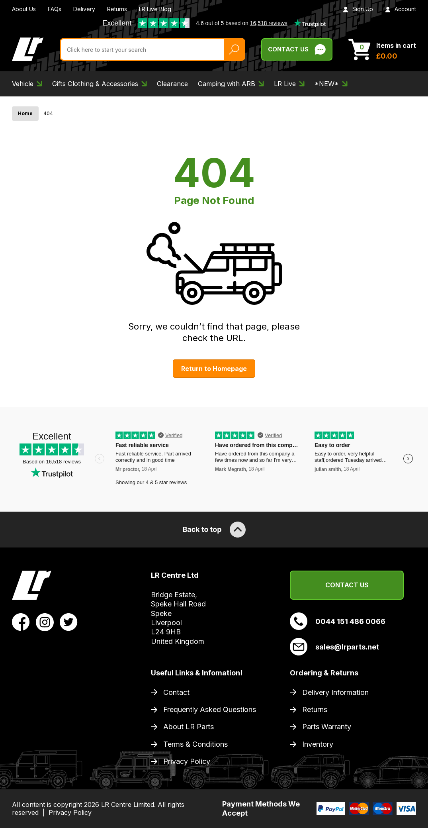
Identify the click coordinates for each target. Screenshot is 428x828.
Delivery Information (335, 692)
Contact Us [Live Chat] (297, 49)
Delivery (84, 9)
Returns (117, 9)
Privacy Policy (186, 761)
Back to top (213, 530)
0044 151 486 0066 (337, 621)
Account (400, 9)
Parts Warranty (326, 726)
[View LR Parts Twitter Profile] (69, 622)
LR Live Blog (155, 9)
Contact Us (347, 585)
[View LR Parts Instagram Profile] (45, 622)
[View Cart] (382, 49)
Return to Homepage (214, 369)
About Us (24, 9)
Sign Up (358, 9)
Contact (176, 692)
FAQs (54, 9)
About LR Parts (188, 726)
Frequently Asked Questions (209, 709)
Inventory (317, 744)
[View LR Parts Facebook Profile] (21, 622)
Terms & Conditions (195, 744)
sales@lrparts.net (334, 646)
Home (25, 113)
